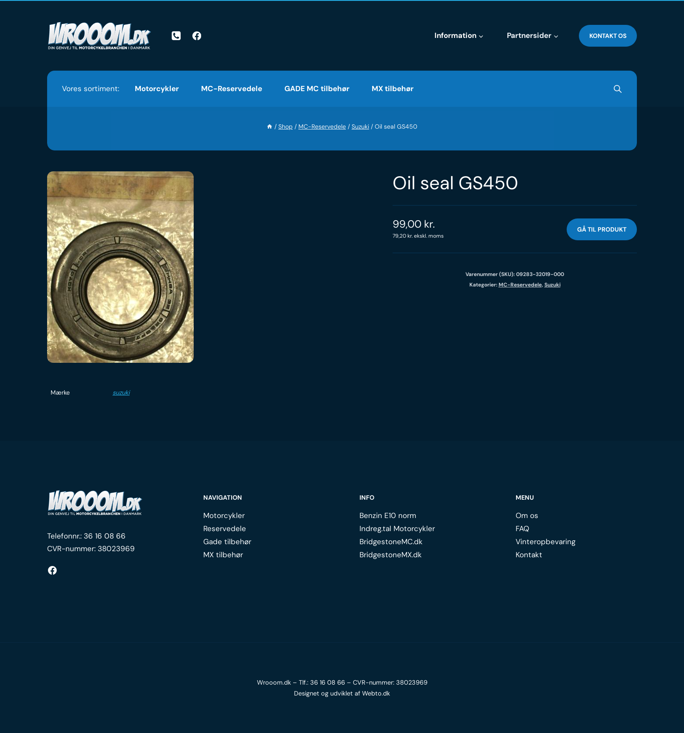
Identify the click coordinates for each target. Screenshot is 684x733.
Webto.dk (376, 693)
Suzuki (552, 284)
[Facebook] (197, 36)
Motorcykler (157, 88)
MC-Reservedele (231, 88)
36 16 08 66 (105, 536)
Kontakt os (607, 36)
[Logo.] (95, 503)
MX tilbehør (393, 88)
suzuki (121, 392)
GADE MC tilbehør (316, 88)
